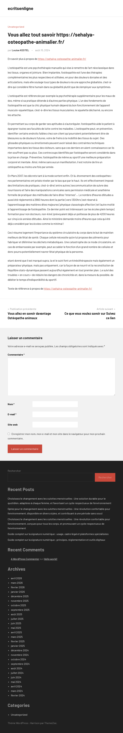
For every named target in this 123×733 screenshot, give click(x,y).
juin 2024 (16, 677)
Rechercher (14, 470)
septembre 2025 (20, 609)
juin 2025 (16, 623)
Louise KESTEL (20, 50)
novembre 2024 (20, 654)
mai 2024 (16, 681)
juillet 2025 (17, 618)
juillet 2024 (17, 672)
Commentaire (16, 354)
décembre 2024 (20, 650)
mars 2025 (17, 636)
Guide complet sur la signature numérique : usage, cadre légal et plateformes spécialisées (58, 533)
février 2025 (18, 641)
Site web (13, 424)
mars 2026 (17, 582)
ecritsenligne (21, 8)
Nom (11, 404)
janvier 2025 (18, 645)
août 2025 (16, 614)
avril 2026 (16, 578)
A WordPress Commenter (25, 558)
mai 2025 (16, 627)
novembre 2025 (20, 600)
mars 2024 (17, 690)
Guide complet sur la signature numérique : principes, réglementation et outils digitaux (56, 539)
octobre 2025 (18, 605)
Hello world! (50, 558)
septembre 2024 (20, 663)
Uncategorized (16, 26)
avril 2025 (16, 632)
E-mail (12, 414)
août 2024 (16, 668)
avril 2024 (16, 686)
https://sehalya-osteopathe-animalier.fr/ (62, 58)
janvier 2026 (18, 591)
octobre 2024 (18, 659)
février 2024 (18, 695)
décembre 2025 (20, 596)
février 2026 (18, 587)
